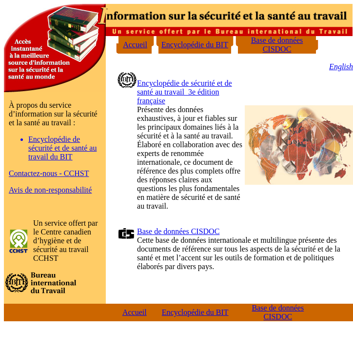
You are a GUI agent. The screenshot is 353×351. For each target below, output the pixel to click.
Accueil (135, 44)
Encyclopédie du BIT (194, 44)
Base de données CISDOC (277, 44)
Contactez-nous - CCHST (49, 173)
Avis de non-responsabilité (50, 190)
